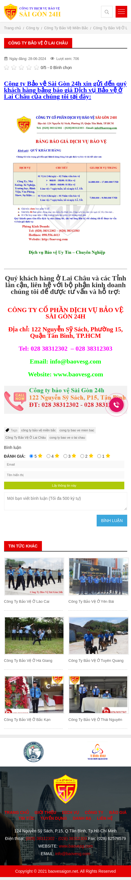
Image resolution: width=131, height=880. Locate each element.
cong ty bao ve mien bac (77, 430)
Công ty (94, 812)
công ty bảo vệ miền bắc (38, 430)
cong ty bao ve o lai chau (67, 437)
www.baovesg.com (76, 846)
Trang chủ (16, 812)
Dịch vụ (70, 812)
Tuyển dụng (53, 818)
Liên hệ (105, 818)
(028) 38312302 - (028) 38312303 (56, 838)
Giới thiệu (45, 812)
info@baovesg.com (72, 853)
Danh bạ (82, 818)
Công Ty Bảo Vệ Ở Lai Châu (26, 437)
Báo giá (118, 812)
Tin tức (26, 818)
